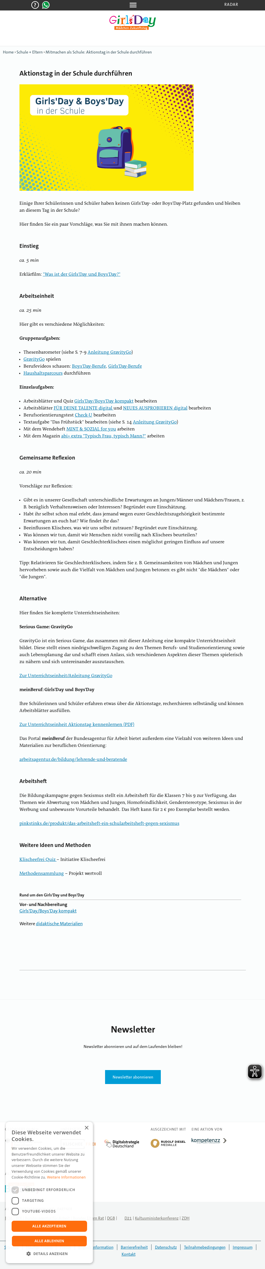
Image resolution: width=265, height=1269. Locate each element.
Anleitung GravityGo (109, 352)
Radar (231, 4)
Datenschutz (166, 1247)
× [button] (86, 1128)
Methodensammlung (41, 873)
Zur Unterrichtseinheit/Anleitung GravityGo (65, 676)
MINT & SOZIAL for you (91, 429)
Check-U (83, 415)
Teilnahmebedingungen (205, 1247)
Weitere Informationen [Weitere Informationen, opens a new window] (66, 1177)
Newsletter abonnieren (133, 1077)
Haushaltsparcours (43, 373)
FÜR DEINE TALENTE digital (83, 408)
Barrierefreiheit (134, 1247)
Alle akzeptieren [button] (49, 1226)
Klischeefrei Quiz (38, 859)
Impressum (243, 1247)
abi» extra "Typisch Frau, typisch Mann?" (103, 436)
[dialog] (49, 1192)
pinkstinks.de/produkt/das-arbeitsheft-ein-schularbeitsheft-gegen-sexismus (99, 823)
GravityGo (34, 359)
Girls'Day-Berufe (125, 366)
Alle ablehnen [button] (49, 1240)
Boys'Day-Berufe (89, 366)
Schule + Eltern (30, 52)
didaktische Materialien (59, 924)
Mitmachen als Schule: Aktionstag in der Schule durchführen (99, 52)
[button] (49, 1253)
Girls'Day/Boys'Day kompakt (104, 401)
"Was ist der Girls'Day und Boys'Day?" (81, 274)
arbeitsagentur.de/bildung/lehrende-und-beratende (73, 759)
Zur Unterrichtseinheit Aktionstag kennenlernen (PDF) (76, 724)
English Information (95, 1247)
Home (8, 52)
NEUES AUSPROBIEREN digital (155, 408)
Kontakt (129, 1254)
